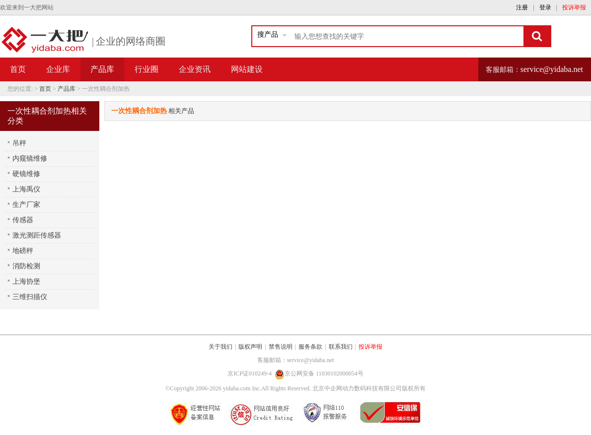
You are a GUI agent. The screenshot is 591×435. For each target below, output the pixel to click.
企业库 (58, 69)
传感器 (22, 220)
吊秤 (19, 143)
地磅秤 (22, 250)
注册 (522, 7)
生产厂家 (26, 204)
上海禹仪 (26, 189)
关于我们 (220, 346)
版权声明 (250, 346)
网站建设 (247, 69)
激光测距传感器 (36, 235)
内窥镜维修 (29, 158)
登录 (545, 7)
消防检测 (26, 266)
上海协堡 (26, 281)
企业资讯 (195, 69)
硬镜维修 (26, 174)
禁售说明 (281, 346)
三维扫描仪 (29, 297)
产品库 (66, 88)
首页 (18, 69)
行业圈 (146, 69)
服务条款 (310, 346)
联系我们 (341, 346)
